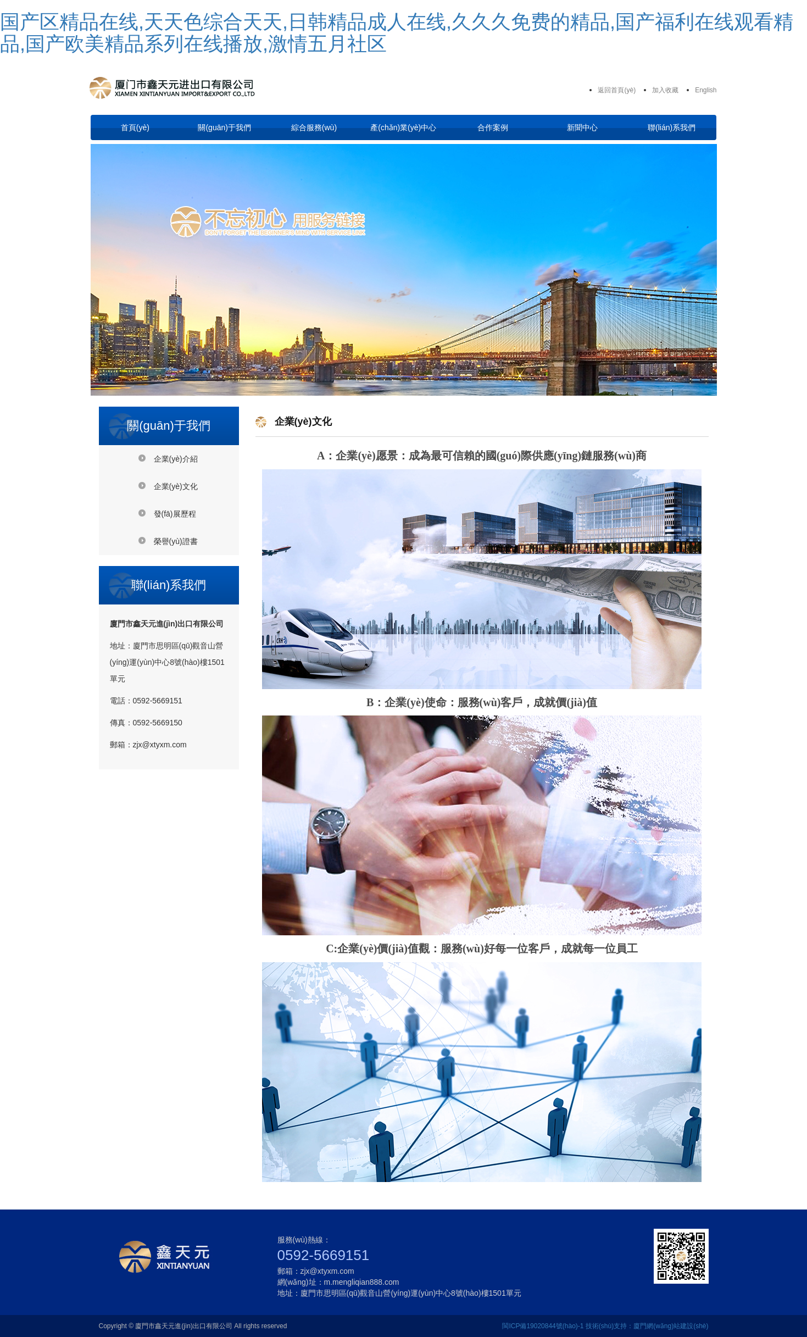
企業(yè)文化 (176, 486)
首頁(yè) (135, 127)
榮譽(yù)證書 (176, 541)
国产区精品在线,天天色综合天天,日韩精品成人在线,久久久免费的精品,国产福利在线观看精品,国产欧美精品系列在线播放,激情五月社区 (396, 32)
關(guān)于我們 (224, 127)
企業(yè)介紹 (176, 458)
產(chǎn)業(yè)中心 (403, 127)
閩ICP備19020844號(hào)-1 (542, 1326)
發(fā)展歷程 (175, 513)
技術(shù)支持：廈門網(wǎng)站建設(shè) (647, 1326)
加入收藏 (665, 90)
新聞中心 (582, 127)
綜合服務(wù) (314, 127)
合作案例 (492, 127)
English (705, 90)
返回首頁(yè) (617, 90)
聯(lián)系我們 (671, 127)
